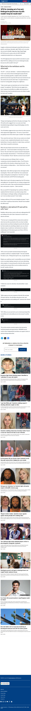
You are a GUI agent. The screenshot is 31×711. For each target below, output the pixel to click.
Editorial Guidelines (4, 691)
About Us (2, 689)
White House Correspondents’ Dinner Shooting (9, 3)
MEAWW (2, 678)
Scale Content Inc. (12, 678)
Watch (25, 1)
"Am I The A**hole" (21, 51)
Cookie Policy (3, 695)
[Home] (4, 1)
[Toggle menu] (29, 1)
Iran (20, 3)
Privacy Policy (3, 693)
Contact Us (2, 699)
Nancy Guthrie (26, 3)
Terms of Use (3, 697)
